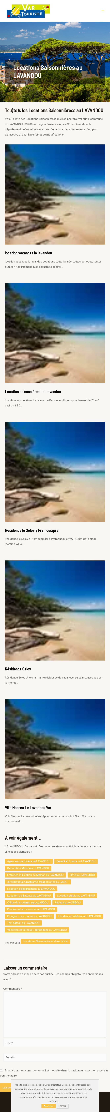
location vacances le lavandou (28, 252)
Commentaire (12, 988)
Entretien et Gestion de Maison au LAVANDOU (35, 875)
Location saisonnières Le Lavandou (33, 391)
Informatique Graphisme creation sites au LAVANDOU (39, 881)
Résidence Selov (18, 668)
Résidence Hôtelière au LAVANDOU (79, 916)
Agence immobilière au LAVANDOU (28, 861)
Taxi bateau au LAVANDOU (23, 923)
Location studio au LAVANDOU (76, 895)
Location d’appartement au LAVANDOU (31, 888)
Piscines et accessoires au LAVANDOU (31, 909)
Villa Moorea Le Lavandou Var (28, 807)
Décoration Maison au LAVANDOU (28, 868)
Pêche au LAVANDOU (68, 902)
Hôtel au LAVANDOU (82, 875)
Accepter (48, 1106)
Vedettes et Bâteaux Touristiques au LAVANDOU (37, 929)
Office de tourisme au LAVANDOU (27, 902)
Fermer (62, 1106)
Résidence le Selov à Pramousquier (32, 530)
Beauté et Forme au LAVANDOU (76, 861)
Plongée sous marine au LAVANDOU (29, 916)
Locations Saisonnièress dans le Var (45, 941)
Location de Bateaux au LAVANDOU (29, 895)
